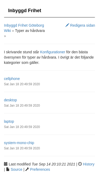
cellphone (12, 79)
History (89, 164)
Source (16, 169)
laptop (9, 121)
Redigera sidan (80, 25)
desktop (10, 100)
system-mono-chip (19, 143)
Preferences (40, 169)
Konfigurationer (52, 52)
